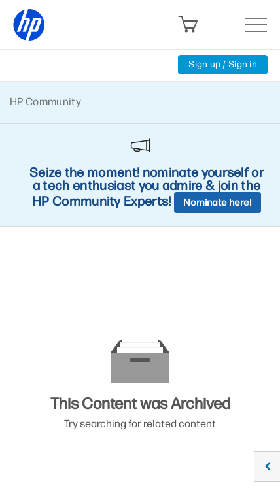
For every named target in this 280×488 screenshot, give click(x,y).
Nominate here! (217, 202)
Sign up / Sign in (222, 64)
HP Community (45, 101)
